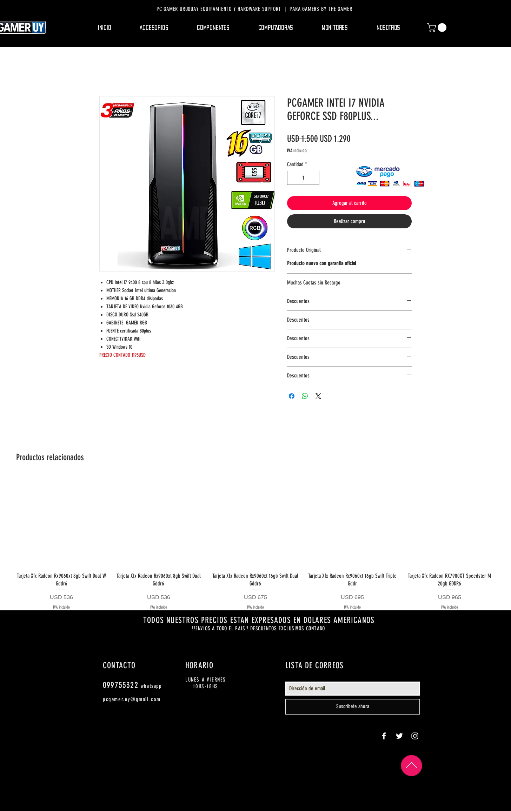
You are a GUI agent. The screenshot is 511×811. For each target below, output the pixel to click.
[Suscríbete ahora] (352, 707)
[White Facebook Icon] (384, 735)
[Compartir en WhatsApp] (305, 396)
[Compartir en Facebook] (291, 396)
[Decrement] (293, 178)
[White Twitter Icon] (399, 735)
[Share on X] (318, 396)
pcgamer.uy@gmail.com (132, 699)
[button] (154, 28)
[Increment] (313, 178)
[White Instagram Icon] (414, 735)
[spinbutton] (303, 178)
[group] (255, 543)
